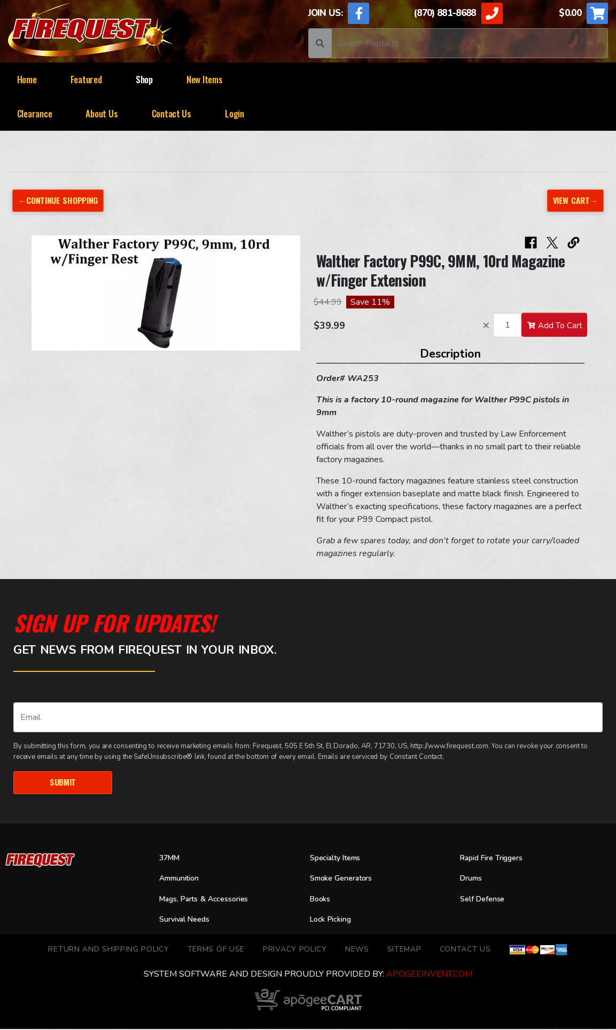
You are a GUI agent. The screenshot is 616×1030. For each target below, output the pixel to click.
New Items (204, 79)
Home (27, 79)
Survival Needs (188, 920)
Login (234, 113)
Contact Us (171, 113)
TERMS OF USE (216, 950)
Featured (86, 79)
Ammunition (182, 879)
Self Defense (485, 899)
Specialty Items (339, 858)
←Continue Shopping (60, 200)
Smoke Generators (345, 879)
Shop (144, 79)
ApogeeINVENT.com (429, 975)
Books (321, 899)
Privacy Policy (295, 950)
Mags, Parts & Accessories (210, 899)
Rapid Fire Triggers (496, 858)
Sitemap (404, 950)
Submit (62, 782)
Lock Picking (333, 920)
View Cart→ (574, 200)
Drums (472, 879)
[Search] (469, 43)
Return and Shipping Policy (108, 950)
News (357, 950)
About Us (101, 113)
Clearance (34, 113)
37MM (170, 858)
